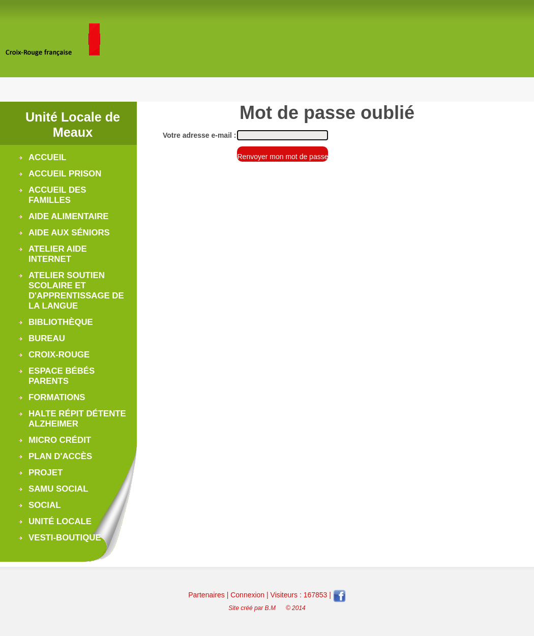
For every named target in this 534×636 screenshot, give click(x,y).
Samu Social (58, 489)
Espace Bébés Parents (61, 376)
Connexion (247, 595)
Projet (45, 472)
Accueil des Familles (57, 195)
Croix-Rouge (59, 354)
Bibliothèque (60, 322)
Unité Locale (60, 521)
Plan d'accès (60, 456)
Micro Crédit (59, 440)
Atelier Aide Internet (57, 254)
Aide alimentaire (68, 216)
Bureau (46, 338)
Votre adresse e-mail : (199, 135)
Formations (56, 397)
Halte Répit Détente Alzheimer (77, 419)
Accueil (47, 157)
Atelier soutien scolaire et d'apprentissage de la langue (76, 290)
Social (44, 505)
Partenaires (206, 595)
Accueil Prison (64, 173)
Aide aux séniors (69, 232)
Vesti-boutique (64, 537)
